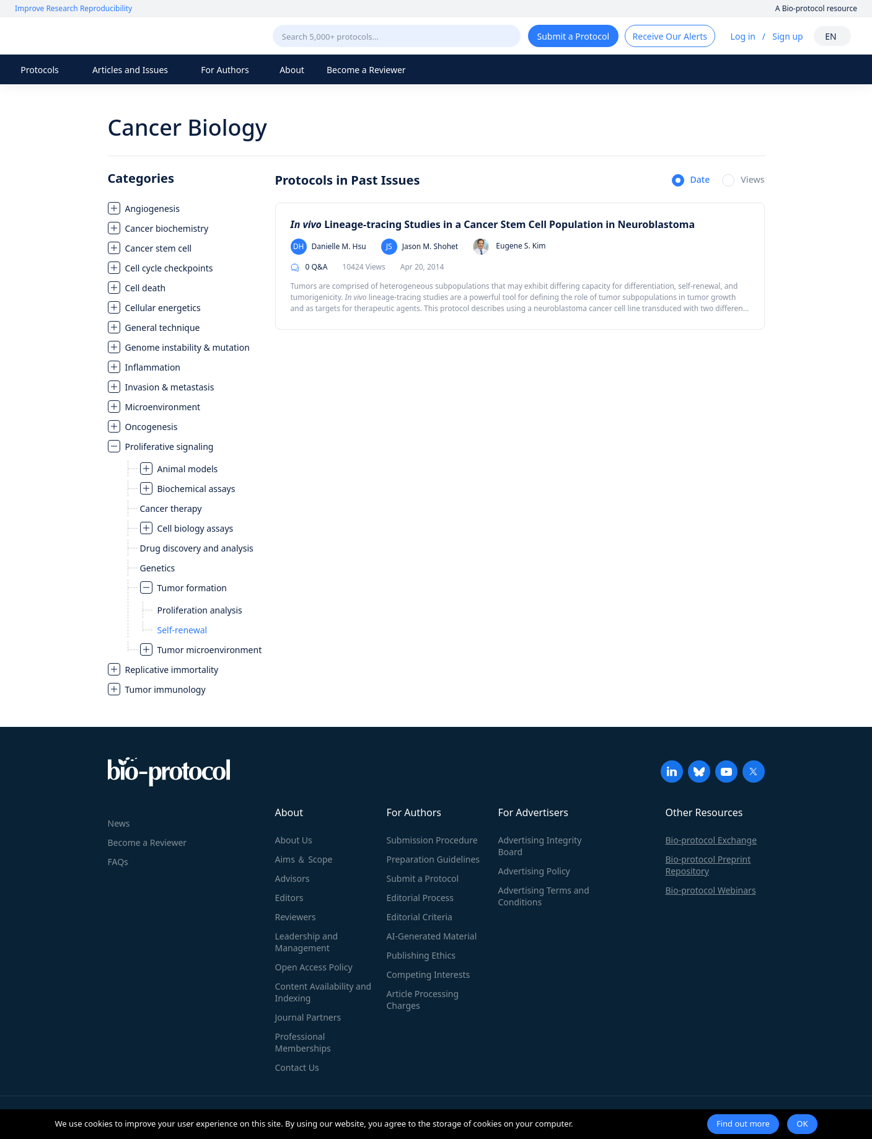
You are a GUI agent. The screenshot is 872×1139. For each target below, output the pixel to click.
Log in (743, 36)
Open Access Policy (314, 967)
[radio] (691, 181)
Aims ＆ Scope (304, 859)
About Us (293, 840)
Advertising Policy (534, 871)
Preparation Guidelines (433, 859)
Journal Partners (308, 1017)
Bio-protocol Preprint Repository (708, 865)
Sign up (787, 36)
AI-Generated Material (432, 936)
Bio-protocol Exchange (711, 840)
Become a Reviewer (366, 70)
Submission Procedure (432, 840)
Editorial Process (420, 898)
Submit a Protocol (423, 878)
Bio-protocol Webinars (711, 890)
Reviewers (295, 917)
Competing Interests (428, 974)
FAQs (118, 862)
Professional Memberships (303, 1042)
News (119, 823)
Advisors (292, 878)
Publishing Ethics (421, 955)
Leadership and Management (306, 942)
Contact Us (297, 1067)
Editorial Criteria (419, 917)
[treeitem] (185, 208)
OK (802, 1123)
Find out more (743, 1123)
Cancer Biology (187, 127)
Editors (289, 898)
